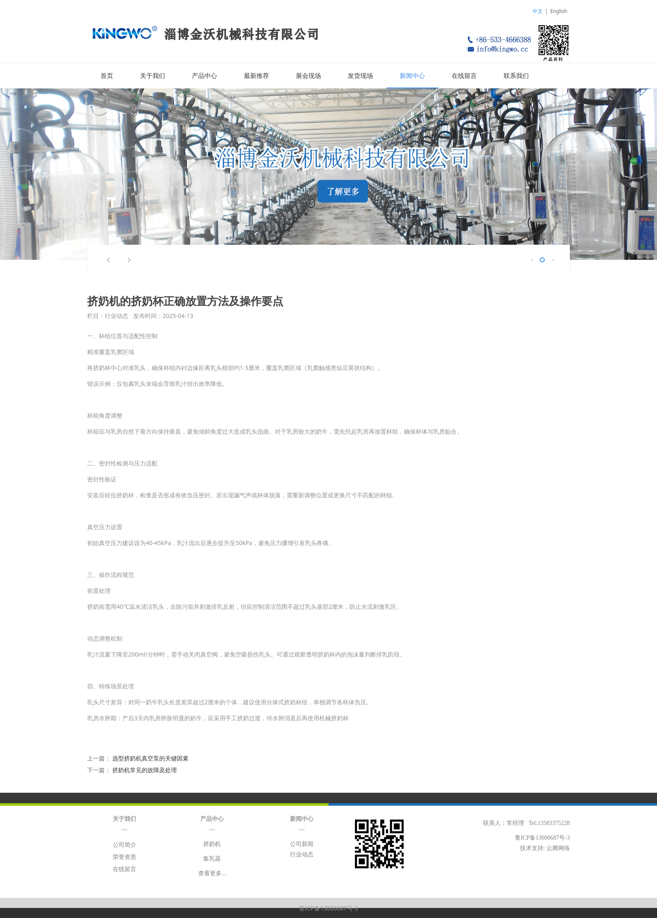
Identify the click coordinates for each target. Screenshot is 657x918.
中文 (538, 11)
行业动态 (301, 854)
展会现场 (308, 75)
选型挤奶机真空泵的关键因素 (150, 758)
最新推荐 (256, 75)
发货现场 (360, 75)
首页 (107, 75)
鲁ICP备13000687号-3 (328, 908)
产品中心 (204, 75)
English (558, 11)
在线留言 (464, 75)
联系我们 (516, 75)
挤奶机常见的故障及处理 (144, 769)
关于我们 (152, 75)
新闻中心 (412, 75)
